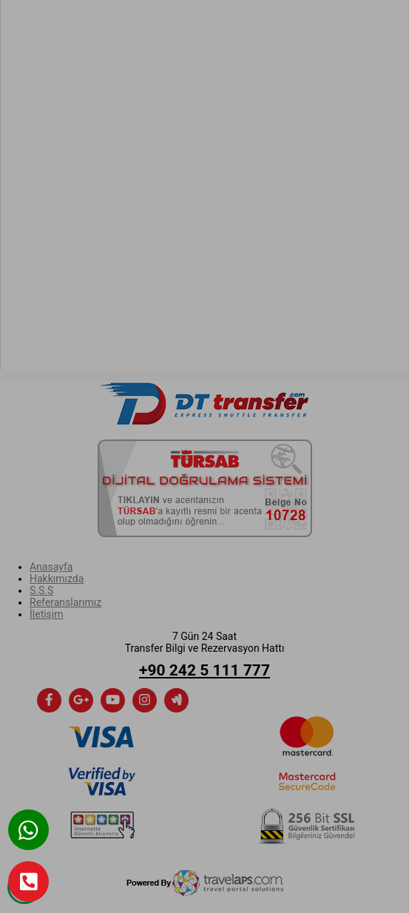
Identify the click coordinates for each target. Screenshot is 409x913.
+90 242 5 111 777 (204, 670)
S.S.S (41, 590)
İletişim (47, 614)
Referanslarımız (65, 602)
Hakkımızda (57, 578)
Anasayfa (51, 567)
